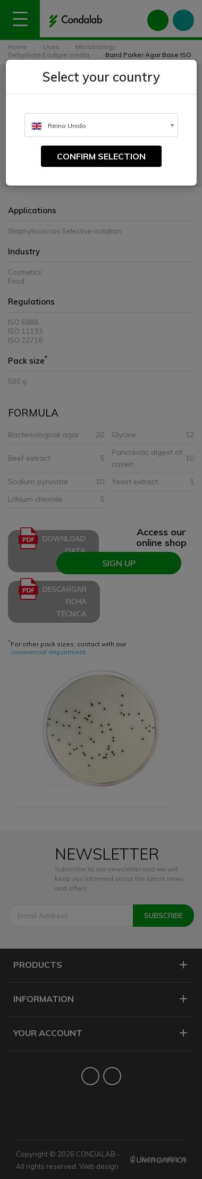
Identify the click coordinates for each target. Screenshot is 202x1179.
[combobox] (101, 125)
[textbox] (101, 126)
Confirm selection (101, 156)
